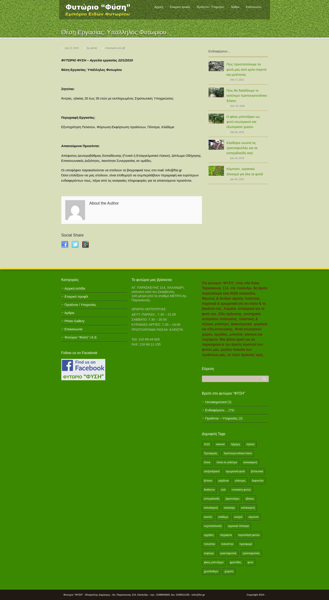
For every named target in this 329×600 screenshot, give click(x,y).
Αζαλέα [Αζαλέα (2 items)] (250, 444)
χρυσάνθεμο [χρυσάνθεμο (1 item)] (211, 571)
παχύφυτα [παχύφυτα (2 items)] (226, 535)
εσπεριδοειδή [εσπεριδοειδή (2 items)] (212, 498)
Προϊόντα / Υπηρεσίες (210, 7)
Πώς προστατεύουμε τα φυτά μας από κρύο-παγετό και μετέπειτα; (247, 69)
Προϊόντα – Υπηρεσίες (221, 418)
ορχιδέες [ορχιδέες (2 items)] (209, 535)
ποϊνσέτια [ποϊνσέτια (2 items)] (209, 544)
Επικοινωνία (253, 7)
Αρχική (158, 7)
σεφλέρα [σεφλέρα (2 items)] (209, 553)
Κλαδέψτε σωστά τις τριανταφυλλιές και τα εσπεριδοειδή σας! (242, 148)
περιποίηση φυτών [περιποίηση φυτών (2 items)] (249, 535)
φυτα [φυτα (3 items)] (250, 562)
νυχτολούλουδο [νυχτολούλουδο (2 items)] (213, 526)
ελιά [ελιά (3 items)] (223, 489)
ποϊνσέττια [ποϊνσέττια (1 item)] (227, 544)
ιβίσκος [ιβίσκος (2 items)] (250, 498)
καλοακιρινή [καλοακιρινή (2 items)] (211, 507)
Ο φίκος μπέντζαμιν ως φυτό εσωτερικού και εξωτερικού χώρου (243, 122)
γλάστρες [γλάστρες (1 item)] (240, 480)
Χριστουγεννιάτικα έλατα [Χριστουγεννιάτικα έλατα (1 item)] (238, 453)
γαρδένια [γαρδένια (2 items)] (223, 480)
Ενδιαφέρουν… (216, 410)
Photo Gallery (75, 321)
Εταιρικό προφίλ (180, 7)
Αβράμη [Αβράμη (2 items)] (235, 444)
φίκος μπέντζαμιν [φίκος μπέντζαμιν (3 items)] (214, 562)
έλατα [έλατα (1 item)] (207, 462)
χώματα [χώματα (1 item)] (228, 571)
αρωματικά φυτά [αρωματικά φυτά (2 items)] (235, 471)
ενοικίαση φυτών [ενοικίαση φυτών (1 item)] (241, 489)
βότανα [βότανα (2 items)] (208, 480)
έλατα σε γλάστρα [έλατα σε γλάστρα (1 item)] (226, 462)
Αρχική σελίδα (75, 288)
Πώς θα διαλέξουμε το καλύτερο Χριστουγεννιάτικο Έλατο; (247, 96)
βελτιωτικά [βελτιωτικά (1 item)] (257, 471)
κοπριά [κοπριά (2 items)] (238, 517)
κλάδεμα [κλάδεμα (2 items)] (223, 517)
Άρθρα (235, 7)
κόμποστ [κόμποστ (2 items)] (254, 517)
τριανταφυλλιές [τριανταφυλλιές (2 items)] (251, 553)
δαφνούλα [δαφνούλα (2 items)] (258, 480)
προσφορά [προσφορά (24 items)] (245, 544)
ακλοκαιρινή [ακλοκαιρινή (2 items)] (250, 462)
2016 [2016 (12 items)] (207, 444)
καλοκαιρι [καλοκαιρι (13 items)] (229, 507)
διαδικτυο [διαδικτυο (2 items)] (209, 489)
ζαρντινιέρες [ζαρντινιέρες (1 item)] (232, 498)
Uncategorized (216, 402)
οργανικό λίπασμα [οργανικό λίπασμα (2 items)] (238, 526)
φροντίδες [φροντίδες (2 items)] (236, 562)
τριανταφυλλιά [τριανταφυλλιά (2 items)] (228, 553)
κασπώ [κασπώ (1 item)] (208, 517)
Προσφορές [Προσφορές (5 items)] (211, 453)
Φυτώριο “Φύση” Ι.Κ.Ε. (81, 337)
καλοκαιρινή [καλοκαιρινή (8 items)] (248, 507)
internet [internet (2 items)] (220, 444)
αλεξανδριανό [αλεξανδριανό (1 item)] (212, 471)
